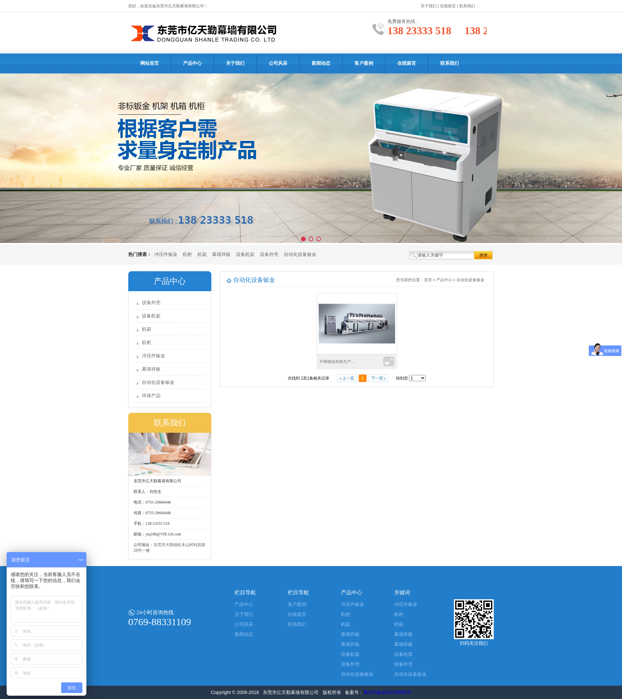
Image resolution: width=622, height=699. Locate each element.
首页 (428, 280)
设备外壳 (269, 254)
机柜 (187, 254)
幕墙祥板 (221, 254)
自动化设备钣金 (300, 254)
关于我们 (429, 6)
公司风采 (278, 63)
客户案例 (364, 63)
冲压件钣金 (165, 254)
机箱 (202, 254)
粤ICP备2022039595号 (387, 692)
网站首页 (149, 63)
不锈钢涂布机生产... (337, 361)
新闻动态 (321, 63)
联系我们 (467, 6)
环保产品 (151, 395)
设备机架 (245, 254)
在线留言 (448, 6)
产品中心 (192, 63)
